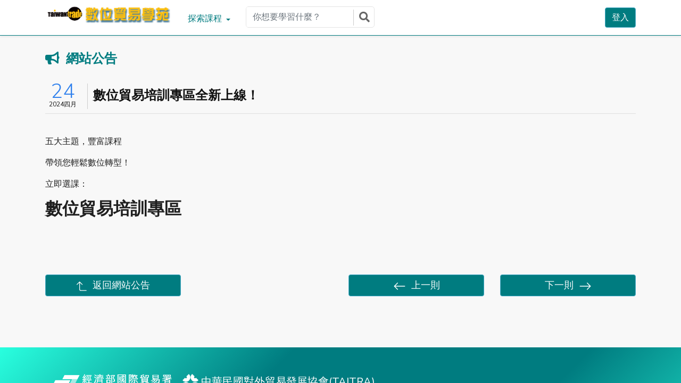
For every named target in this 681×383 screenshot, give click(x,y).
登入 (620, 17)
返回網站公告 (113, 285)
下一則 (568, 286)
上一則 (416, 286)
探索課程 (206, 18)
